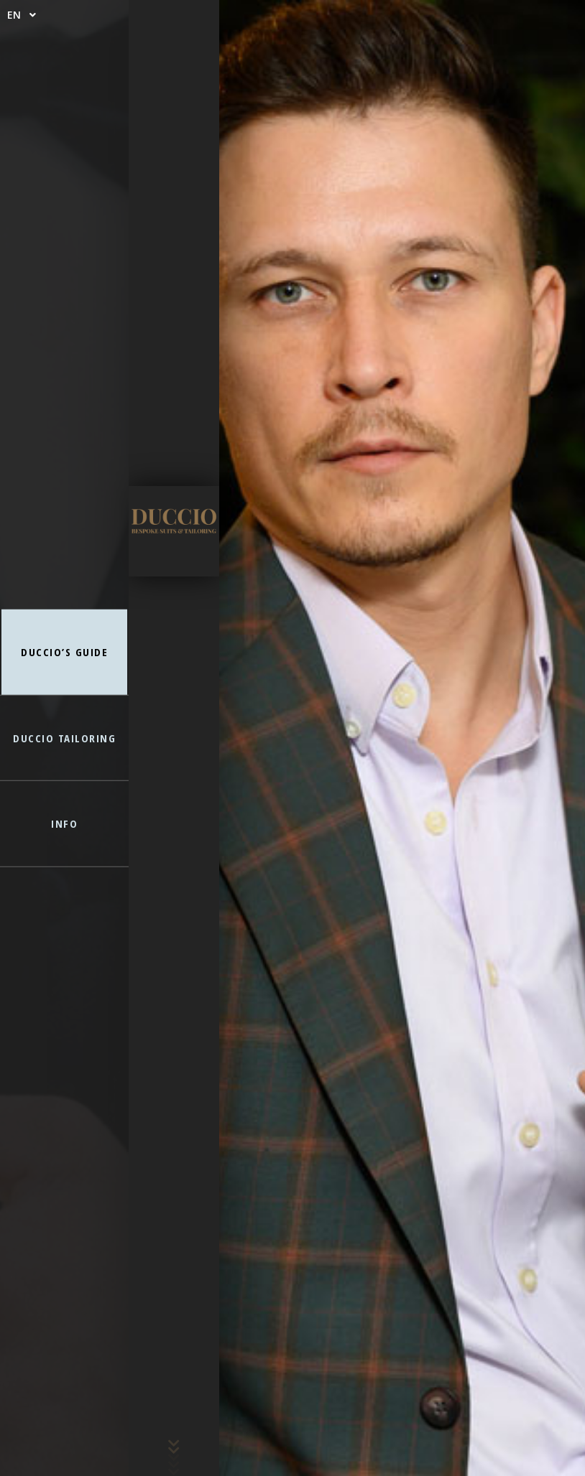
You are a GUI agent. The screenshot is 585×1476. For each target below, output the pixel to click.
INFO (64, 823)
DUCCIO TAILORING (64, 737)
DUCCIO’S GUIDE (64, 652)
